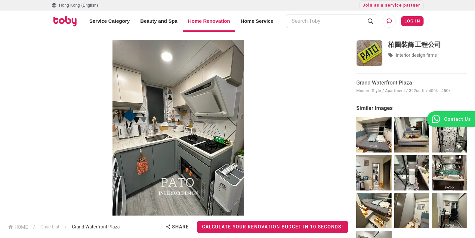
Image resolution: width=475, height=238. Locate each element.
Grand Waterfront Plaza (96, 226)
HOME (18, 226)
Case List (50, 226)
